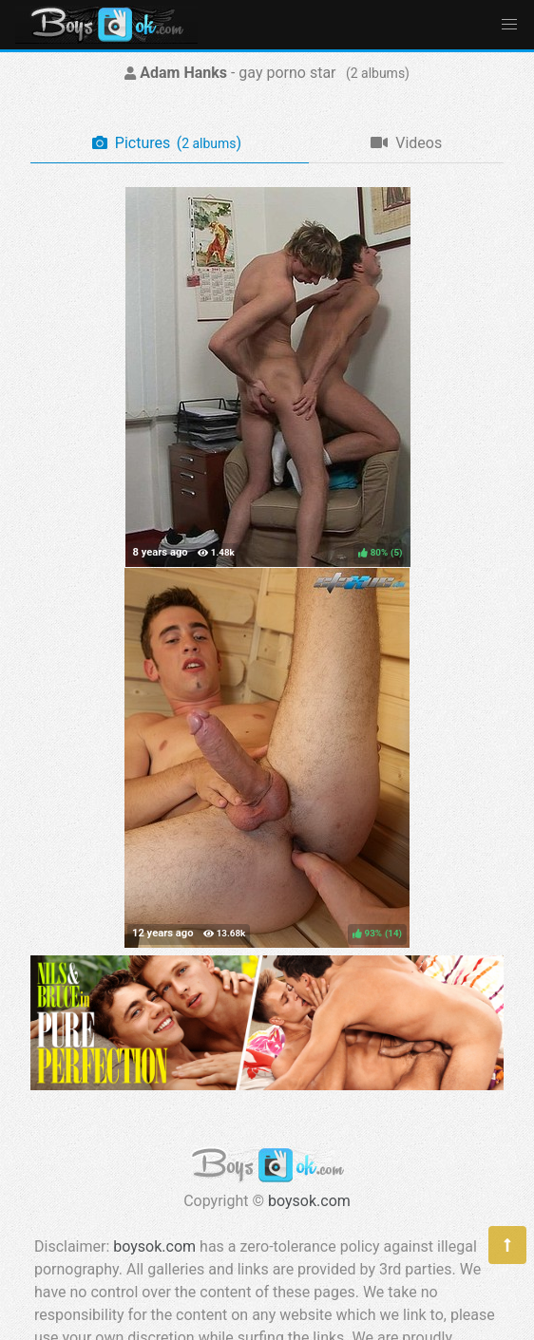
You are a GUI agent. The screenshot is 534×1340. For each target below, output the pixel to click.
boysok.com (309, 1201)
